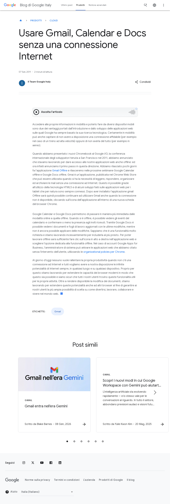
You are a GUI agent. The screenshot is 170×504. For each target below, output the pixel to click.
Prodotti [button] (80, 5)
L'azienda (89, 480)
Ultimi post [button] (66, 5)
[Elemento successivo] (154, 392)
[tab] (67, 441)
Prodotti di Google (111, 480)
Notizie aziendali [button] (97, 5)
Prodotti (36, 20)
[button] (142, 82)
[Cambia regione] (47, 492)
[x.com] (33, 463)
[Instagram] (24, 463)
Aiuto (11, 492)
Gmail (57, 311)
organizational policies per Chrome (104, 252)
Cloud (54, 20)
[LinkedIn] (60, 463)
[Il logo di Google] (12, 480)
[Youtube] (42, 463)
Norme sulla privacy (37, 480)
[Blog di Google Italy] (21, 20)
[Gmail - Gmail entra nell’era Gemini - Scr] (43, 395)
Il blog (131, 480)
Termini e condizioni (67, 480)
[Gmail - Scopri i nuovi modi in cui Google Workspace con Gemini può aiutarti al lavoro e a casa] (127, 395)
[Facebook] (51, 463)
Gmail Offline (59, 170)
